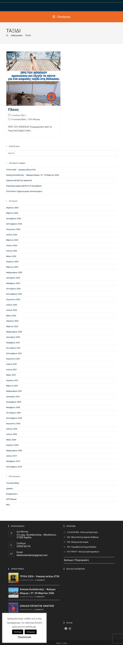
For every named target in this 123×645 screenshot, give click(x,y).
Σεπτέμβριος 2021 (14, 353)
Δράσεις (9, 488)
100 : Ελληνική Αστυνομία (77, 542)
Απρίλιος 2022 (12, 321)
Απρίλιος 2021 (12, 380)
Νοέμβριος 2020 (13, 407)
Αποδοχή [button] (17, 632)
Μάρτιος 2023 (12, 267)
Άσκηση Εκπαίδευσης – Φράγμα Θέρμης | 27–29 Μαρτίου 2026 (32, 175)
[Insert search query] (61, 153)
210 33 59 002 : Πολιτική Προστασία (82, 532)
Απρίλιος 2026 (12, 208)
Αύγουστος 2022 (13, 299)
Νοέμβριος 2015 (13, 461)
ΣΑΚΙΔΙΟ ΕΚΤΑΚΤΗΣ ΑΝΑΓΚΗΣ (19, 180)
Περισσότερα (24, 637)
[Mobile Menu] (61, 16)
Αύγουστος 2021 (13, 359)
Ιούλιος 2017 (11, 456)
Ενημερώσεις (12, 494)
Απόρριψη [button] (30, 632)
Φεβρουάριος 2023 (14, 272)
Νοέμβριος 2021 (13, 342)
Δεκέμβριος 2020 (13, 402)
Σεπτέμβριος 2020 (14, 418)
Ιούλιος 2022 (11, 305)
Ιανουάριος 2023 (13, 278)
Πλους (13, 110)
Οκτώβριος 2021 (13, 348)
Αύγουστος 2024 (13, 229)
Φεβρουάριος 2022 (14, 332)
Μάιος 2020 (11, 440)
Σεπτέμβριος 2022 (14, 294)
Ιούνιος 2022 (11, 310)
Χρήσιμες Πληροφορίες (76, 560)
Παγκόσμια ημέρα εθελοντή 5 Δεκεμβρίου (24, 186)
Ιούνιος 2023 (11, 251)
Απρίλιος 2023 (12, 262)
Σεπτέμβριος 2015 (14, 467)
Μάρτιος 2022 (12, 326)
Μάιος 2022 (11, 315)
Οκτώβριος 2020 (13, 413)
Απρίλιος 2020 (12, 445)
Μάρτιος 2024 (12, 240)
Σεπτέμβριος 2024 (14, 224)
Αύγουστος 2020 (13, 423)
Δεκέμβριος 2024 (13, 218)
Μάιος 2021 (11, 375)
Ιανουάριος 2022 (13, 337)
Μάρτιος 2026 (12, 213)
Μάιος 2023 (11, 256)
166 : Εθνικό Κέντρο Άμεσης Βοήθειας (83, 537)
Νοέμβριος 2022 (13, 283)
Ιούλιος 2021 (11, 364)
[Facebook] (66, 629)
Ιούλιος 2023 (11, 245)
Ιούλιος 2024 (11, 235)
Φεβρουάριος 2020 (14, 450)
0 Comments (40, 580)
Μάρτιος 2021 (12, 386)
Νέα (8, 505)
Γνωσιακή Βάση (19, 119)
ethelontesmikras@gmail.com (32, 555)
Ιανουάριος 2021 (13, 396)
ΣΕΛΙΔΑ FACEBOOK (75, 569)
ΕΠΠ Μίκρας (34, 119)
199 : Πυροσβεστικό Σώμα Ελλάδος (81, 547)
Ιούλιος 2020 (11, 429)
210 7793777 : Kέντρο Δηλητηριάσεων (83, 552)
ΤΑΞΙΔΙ (28, 35)
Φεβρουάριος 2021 (14, 391)
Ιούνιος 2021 (11, 369)
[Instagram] (70, 629)
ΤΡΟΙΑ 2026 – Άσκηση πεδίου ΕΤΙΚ (21, 170)
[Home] (7, 35)
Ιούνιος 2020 (11, 434)
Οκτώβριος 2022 (13, 289)
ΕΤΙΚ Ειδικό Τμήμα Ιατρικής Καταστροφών (24, 191)
